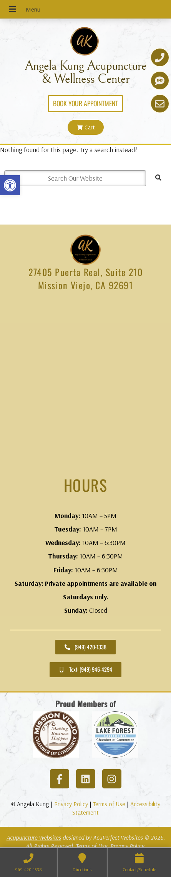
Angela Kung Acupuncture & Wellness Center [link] (85, 72)
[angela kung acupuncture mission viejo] (85, 384)
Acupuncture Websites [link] (34, 837)
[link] (10, 185)
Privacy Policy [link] (71, 804)
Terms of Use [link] (109, 804)
